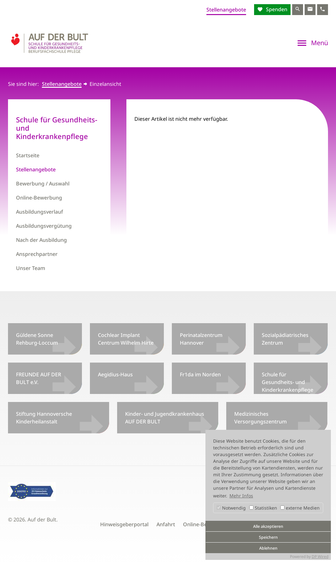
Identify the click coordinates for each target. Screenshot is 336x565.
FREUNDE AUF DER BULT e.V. (38, 378)
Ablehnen (268, 548)
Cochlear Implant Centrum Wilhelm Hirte (126, 339)
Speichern (268, 537)
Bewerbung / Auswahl (42, 183)
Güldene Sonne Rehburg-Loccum (37, 339)
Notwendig (231, 508)
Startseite (27, 155)
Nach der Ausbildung (41, 239)
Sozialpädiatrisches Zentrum (285, 339)
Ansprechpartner (37, 254)
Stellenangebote (226, 9)
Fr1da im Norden (200, 374)
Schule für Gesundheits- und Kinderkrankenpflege (287, 382)
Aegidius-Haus (115, 374)
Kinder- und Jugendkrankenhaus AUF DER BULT (164, 417)
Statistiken (263, 508)
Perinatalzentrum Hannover (201, 339)
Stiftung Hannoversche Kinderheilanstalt (44, 417)
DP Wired (320, 556)
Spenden (276, 9)
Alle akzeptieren (268, 526)
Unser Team (30, 268)
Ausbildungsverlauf (39, 211)
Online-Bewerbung (39, 197)
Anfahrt (165, 524)
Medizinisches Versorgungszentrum (260, 417)
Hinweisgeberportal (124, 524)
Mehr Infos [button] (241, 496)
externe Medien (300, 508)
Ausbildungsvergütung (44, 225)
